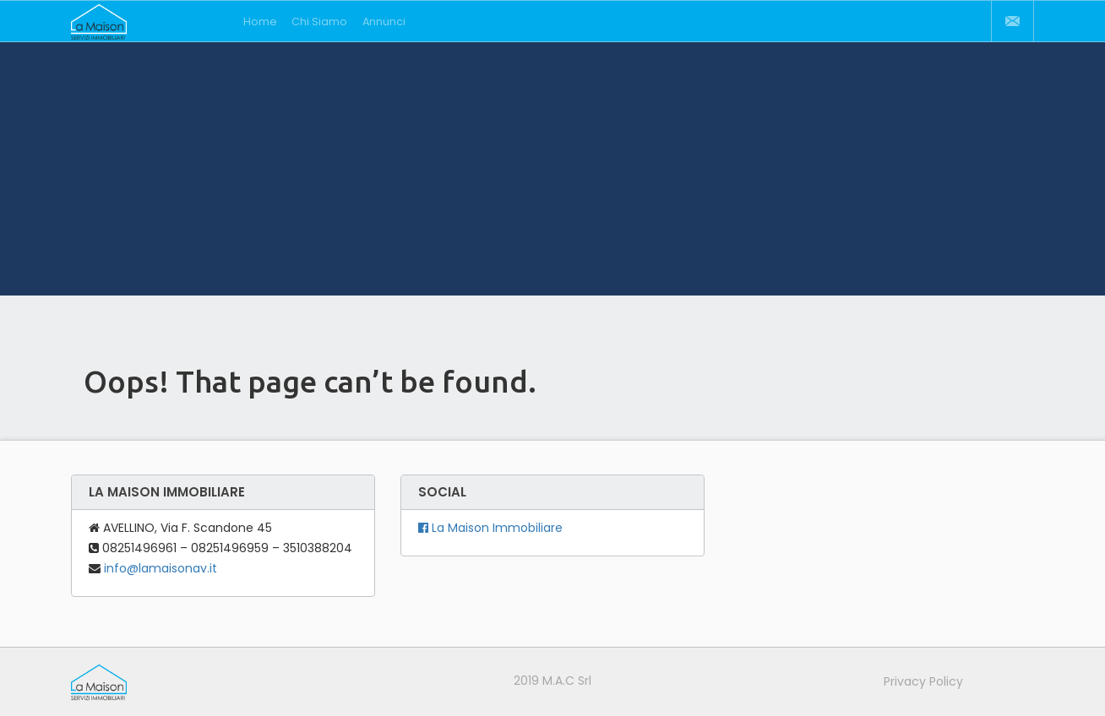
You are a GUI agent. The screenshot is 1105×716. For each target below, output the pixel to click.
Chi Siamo (319, 21)
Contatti (1012, 21)
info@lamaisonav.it (160, 568)
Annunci (384, 21)
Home (260, 21)
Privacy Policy (923, 681)
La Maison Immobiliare (490, 527)
